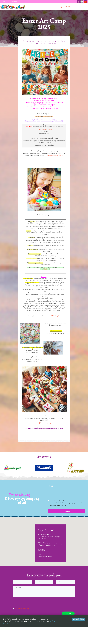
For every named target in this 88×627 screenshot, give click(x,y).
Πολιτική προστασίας (79, 500)
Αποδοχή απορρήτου (22, 608)
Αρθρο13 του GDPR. (62, 505)
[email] (66, 486)
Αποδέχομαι (78, 624)
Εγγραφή (66, 511)
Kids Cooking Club (55, 316)
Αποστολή (68, 613)
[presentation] (61, 494)
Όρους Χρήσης (63, 500)
